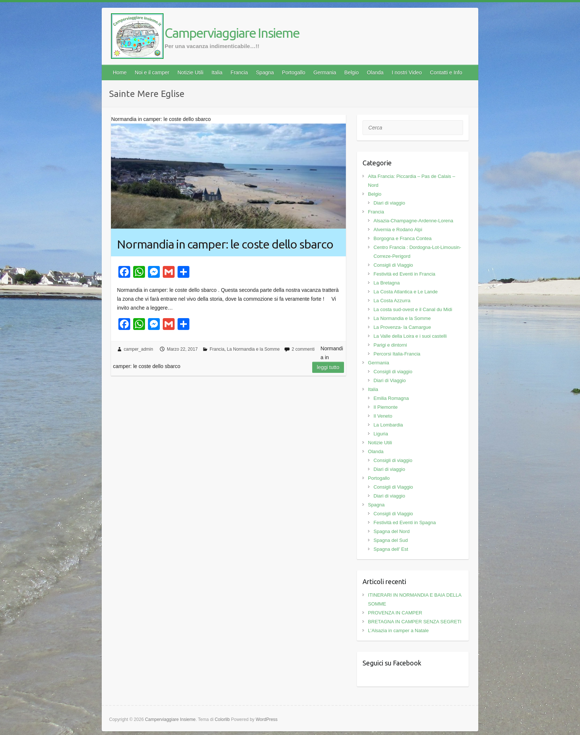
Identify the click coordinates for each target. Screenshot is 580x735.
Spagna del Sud (391, 540)
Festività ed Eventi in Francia (404, 274)
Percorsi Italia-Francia (397, 354)
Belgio (351, 72)
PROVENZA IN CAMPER (395, 613)
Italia (217, 72)
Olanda (375, 72)
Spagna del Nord (392, 531)
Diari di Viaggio (390, 380)
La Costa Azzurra (392, 300)
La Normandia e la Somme (253, 349)
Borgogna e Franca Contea (403, 238)
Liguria (381, 433)
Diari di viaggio (389, 203)
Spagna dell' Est (391, 549)
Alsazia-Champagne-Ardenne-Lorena (413, 220)
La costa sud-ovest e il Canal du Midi (413, 309)
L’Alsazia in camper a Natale (398, 630)
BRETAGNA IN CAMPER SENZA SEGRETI (415, 621)
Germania (324, 72)
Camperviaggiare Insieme (232, 32)
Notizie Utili (190, 72)
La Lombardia (388, 425)
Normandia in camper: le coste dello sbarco (225, 244)
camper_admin (138, 349)
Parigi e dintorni (390, 345)
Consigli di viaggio (393, 371)
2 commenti (302, 349)
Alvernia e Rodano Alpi (398, 229)
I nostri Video (407, 72)
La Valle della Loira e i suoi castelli (410, 336)
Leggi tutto (328, 367)
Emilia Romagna (391, 398)
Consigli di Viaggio (393, 265)
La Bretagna (387, 283)
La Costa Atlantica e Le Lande (406, 291)
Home (120, 72)
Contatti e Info (446, 72)
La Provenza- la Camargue (402, 327)
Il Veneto (383, 416)
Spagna (265, 72)
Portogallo (293, 72)
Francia (239, 72)
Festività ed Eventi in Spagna (405, 522)
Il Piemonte (386, 407)
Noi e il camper (152, 72)
